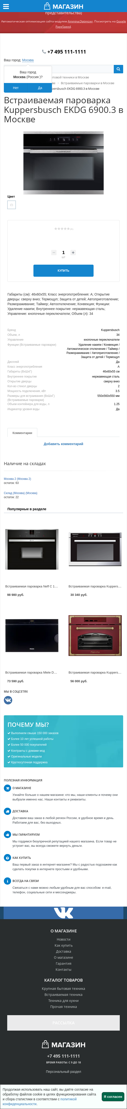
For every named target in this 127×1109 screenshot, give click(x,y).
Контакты (63, 969)
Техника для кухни (63, 1000)
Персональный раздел (63, 1072)
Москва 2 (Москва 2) (17, 479)
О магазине (63, 957)
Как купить (64, 945)
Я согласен (113, 1097)
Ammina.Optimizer (80, 21)
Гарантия (63, 963)
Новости (63, 939)
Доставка (63, 951)
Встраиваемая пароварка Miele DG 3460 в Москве (41, 672)
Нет (16, 88)
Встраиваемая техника (63, 994)
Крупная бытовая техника (63, 988)
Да (40, 88)
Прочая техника (63, 1006)
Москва (28, 60)
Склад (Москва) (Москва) (20, 493)
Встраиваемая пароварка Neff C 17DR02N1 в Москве (44, 586)
